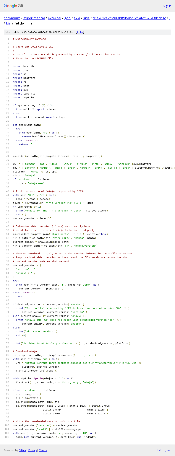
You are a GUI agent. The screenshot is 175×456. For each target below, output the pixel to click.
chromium (12, 18)
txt (159, 450)
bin (8, 23)
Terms (43, 450)
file (80, 32)
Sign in (167, 6)
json (168, 450)
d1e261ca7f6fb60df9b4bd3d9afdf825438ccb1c (129, 18)
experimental (34, 18)
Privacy (32, 450)
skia (77, 18)
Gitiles (22, 450)
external (54, 18)
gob (67, 18)
